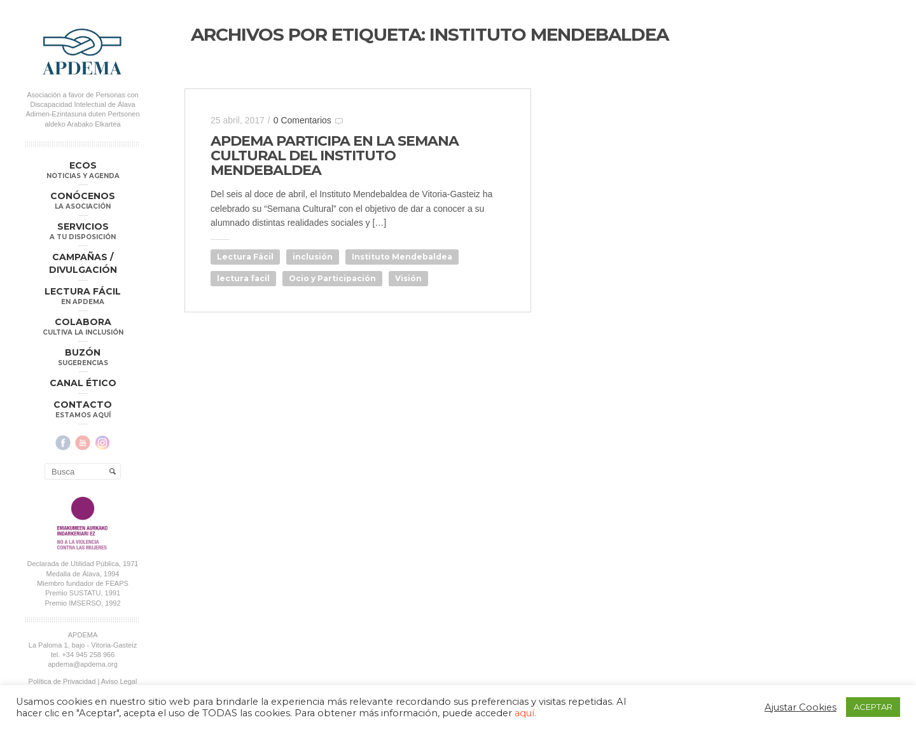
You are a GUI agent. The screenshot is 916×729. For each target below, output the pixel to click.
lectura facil (243, 278)
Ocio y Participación (332, 278)
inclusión (313, 256)
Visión (408, 278)
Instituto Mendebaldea (402, 256)
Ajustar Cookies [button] (800, 707)
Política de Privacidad (62, 681)
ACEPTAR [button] (873, 707)
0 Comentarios (302, 120)
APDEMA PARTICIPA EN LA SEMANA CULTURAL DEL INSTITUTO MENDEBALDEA (335, 155)
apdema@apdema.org (83, 664)
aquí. (525, 713)
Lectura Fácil (245, 256)
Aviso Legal (119, 681)
